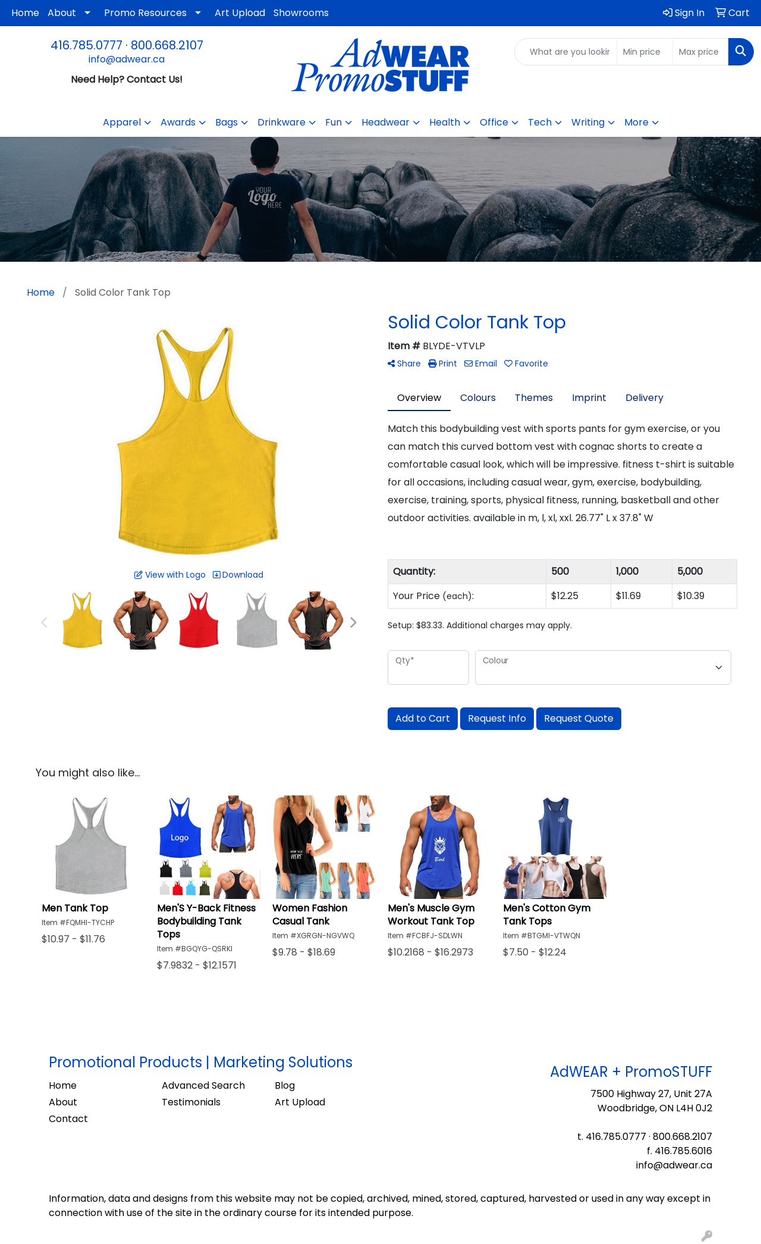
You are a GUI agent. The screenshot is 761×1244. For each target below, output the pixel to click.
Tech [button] (540, 122)
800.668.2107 (167, 45)
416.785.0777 (86, 45)
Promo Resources (145, 13)
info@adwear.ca (127, 59)
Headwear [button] (385, 122)
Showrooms (301, 13)
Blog (285, 1085)
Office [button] (494, 122)
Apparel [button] (122, 122)
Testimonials (191, 1102)
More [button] (636, 122)
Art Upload (240, 13)
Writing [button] (588, 122)
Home (25, 13)
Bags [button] (226, 122)
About (62, 13)
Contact (68, 1119)
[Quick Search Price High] (700, 51)
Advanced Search (203, 1085)
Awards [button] (178, 122)
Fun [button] (333, 122)
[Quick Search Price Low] (645, 51)
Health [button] (444, 122)
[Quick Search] (565, 51)
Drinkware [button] (281, 122)
